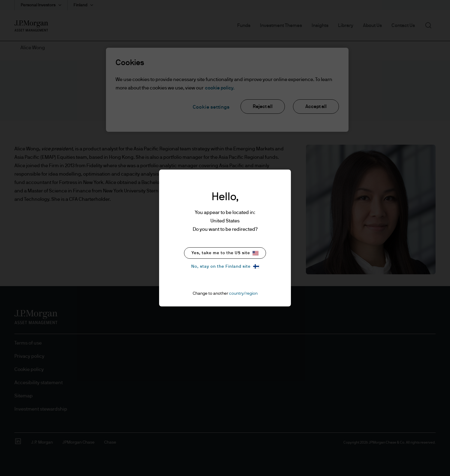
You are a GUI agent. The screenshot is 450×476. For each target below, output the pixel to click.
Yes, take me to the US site (225, 253)
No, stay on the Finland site (225, 266)
